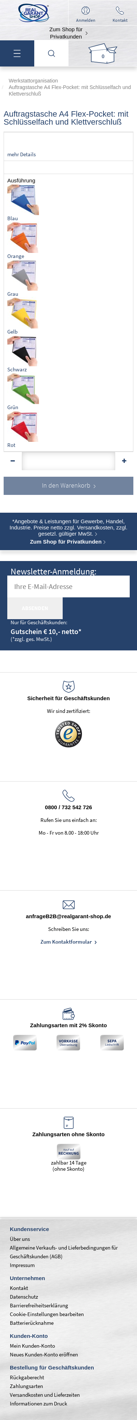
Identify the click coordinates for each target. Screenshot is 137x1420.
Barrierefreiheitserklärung (39, 1305)
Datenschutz (24, 1296)
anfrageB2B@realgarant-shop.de (68, 916)
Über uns (20, 1238)
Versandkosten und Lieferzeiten (45, 1394)
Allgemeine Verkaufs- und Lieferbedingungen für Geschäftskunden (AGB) (64, 1252)
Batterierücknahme (32, 1322)
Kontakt (19, 1287)
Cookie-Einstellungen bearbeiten (47, 1314)
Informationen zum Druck (38, 1403)
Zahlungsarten (26, 1386)
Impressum (22, 1265)
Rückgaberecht (27, 1377)
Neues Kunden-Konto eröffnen (44, 1354)
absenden (35, 608)
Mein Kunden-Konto (32, 1345)
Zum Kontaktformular (66, 941)
